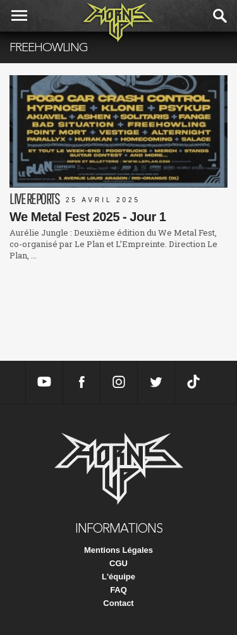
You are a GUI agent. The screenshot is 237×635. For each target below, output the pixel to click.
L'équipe (118, 576)
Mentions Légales (118, 550)
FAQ (118, 590)
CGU (118, 563)
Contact (118, 603)
